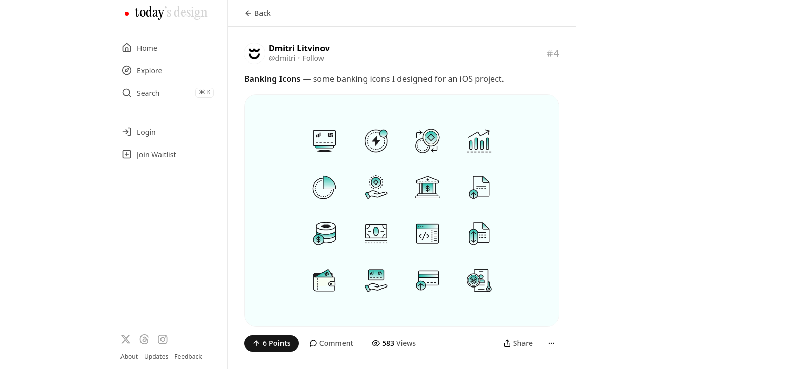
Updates (156, 356)
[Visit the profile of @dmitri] (254, 53)
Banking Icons (272, 79)
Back (257, 13)
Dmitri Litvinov (299, 48)
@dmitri (282, 58)
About (129, 356)
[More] (551, 343)
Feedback (188, 357)
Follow (313, 58)
